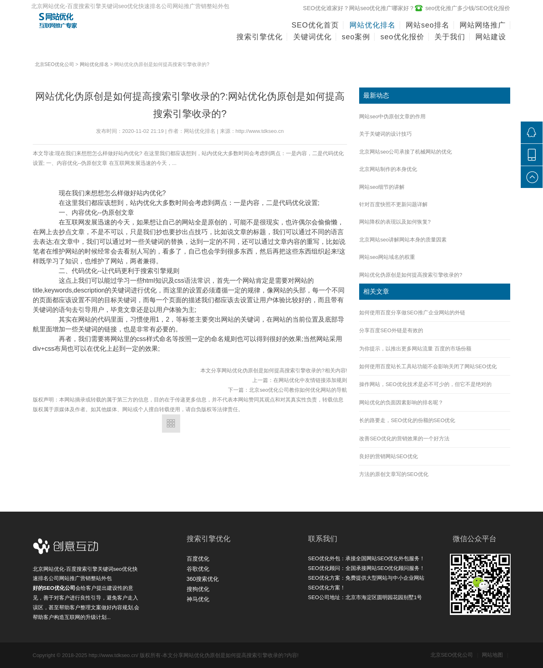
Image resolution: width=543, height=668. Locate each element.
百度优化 (198, 558)
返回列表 (171, 423)
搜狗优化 (198, 589)
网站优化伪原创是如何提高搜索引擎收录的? (410, 275)
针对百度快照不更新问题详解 (393, 204)
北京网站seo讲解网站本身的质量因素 (403, 240)
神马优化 (198, 599)
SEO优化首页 (315, 25)
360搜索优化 (203, 579)
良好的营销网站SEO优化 (388, 456)
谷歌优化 (198, 569)
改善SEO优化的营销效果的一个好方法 (404, 438)
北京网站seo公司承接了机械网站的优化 (405, 152)
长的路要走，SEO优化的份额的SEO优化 (407, 420)
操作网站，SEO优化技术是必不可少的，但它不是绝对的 (425, 384)
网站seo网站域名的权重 (387, 257)
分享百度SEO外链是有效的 (391, 330)
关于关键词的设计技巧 (385, 134)
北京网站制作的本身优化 (388, 169)
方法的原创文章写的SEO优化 (393, 474)
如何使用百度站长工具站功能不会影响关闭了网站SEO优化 (427, 366)
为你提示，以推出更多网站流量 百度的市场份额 (415, 349)
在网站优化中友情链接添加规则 (310, 380)
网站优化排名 (94, 64)
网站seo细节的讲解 (382, 187)
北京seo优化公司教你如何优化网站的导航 (298, 390)
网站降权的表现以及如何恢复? (394, 222)
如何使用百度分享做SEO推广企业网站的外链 (412, 312)
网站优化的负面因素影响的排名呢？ (401, 402)
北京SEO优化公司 (54, 64)
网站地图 (495, 655)
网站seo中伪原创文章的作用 (392, 116)
